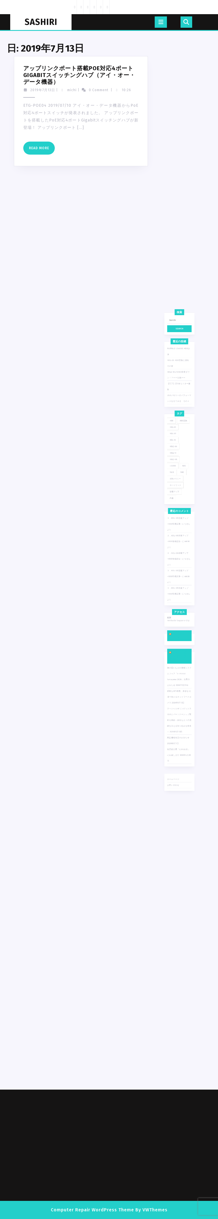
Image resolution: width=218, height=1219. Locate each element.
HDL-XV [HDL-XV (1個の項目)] (175, 515)
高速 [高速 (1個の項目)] (174, 556)
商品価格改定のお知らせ (178, 721)
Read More (28, 150)
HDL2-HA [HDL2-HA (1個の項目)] (175, 529)
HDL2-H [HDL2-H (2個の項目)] (175, 524)
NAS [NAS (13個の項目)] (182, 533)
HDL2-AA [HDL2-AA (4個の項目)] (175, 520)
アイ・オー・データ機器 (178, 665)
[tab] (161, 22)
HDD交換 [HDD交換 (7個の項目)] (182, 502)
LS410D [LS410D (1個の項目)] (175, 533)
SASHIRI (41, 22)
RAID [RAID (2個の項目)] (174, 538)
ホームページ (175, 750)
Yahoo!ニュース (179, 651)
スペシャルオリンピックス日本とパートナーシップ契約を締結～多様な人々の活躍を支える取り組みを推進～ (179, 709)
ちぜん (185, 598)
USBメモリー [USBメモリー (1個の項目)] (176, 542)
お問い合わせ (175, 754)
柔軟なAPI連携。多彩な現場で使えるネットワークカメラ (179, 693)
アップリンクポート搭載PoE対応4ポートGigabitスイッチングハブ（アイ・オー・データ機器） (65, 75)
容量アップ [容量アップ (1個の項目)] (176, 551)
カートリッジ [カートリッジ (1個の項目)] (177, 547)
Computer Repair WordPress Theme (92, 1209)
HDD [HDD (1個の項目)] (174, 502)
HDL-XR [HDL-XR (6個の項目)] (175, 511)
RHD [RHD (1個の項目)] (181, 538)
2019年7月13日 (28, 90)
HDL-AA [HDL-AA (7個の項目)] (175, 506)
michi (57, 90)
